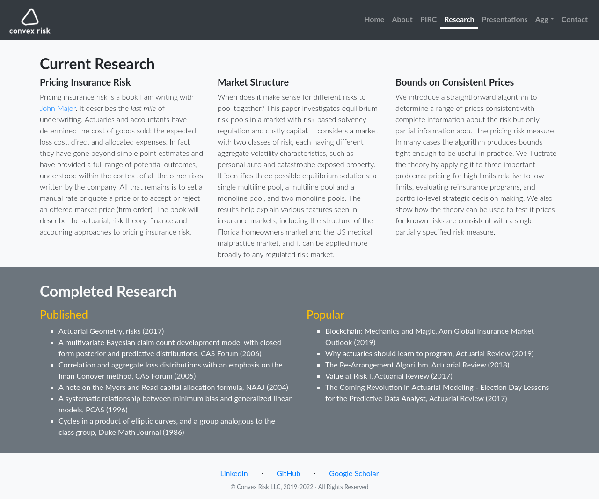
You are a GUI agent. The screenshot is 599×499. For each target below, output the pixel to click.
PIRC (428, 19)
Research (459, 19)
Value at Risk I (348, 375)
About (402, 19)
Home (374, 19)
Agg (541, 19)
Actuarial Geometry (90, 330)
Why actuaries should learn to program (389, 353)
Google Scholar (354, 473)
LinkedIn (234, 473)
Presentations (505, 19)
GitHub (288, 473)
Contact (575, 19)
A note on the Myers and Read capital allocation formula (150, 386)
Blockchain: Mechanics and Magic (380, 330)
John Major (58, 107)
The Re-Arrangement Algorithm (376, 364)
